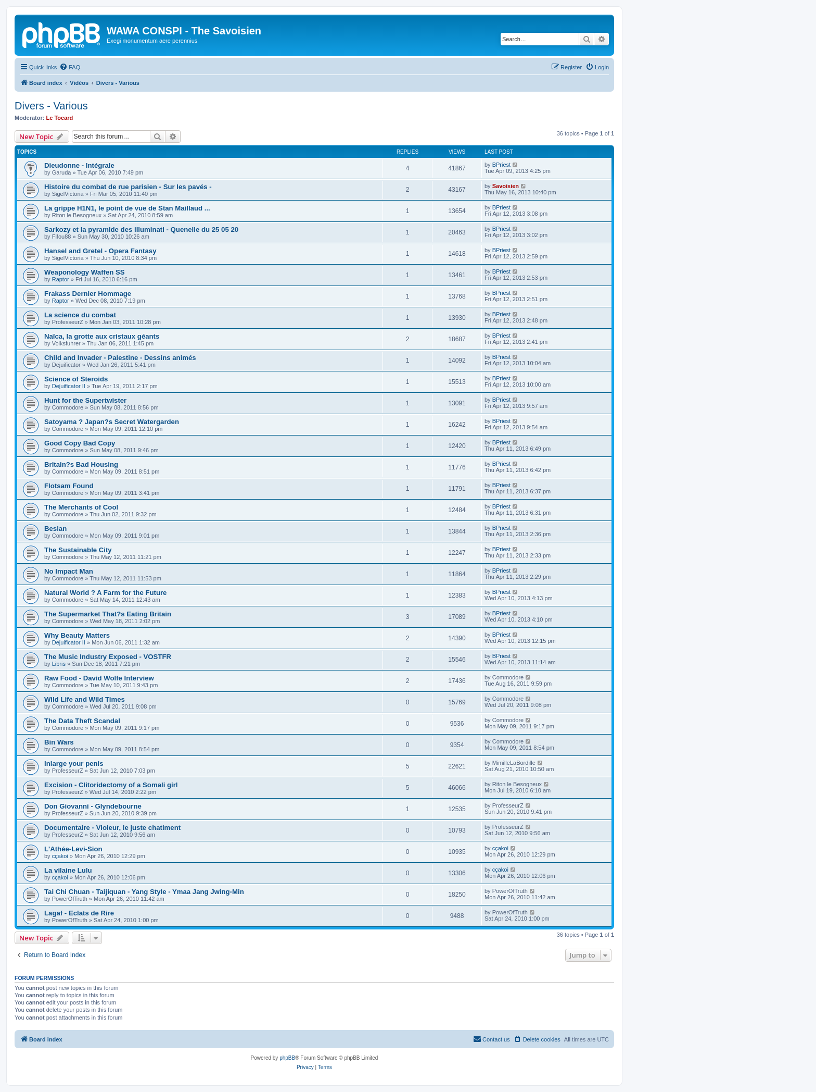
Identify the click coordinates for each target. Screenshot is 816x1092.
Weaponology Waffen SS (84, 272)
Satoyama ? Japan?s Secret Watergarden (111, 422)
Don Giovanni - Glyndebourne (93, 806)
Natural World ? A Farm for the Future (105, 593)
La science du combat (80, 315)
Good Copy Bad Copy (79, 443)
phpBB (287, 1058)
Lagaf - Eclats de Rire (79, 913)
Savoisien (505, 186)
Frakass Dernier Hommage (87, 293)
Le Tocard (59, 118)
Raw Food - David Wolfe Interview (99, 678)
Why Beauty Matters (77, 635)
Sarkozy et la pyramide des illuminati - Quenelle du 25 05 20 (141, 229)
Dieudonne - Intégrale (79, 165)
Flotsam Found (69, 486)
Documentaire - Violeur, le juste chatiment (112, 828)
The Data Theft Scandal (82, 721)
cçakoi (60, 856)
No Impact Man (68, 571)
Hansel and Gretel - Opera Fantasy (100, 251)
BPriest (501, 165)
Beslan (55, 528)
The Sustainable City (78, 550)
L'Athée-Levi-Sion (73, 849)
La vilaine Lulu (68, 870)
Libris (59, 664)
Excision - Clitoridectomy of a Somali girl (110, 785)
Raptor (60, 279)
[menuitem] (69, 67)
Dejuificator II (68, 386)
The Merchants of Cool (81, 507)
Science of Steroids (76, 379)
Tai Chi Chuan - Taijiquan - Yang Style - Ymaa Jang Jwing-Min (144, 892)
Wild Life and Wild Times (84, 699)
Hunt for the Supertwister (85, 400)
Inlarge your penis (74, 763)
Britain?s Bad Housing (81, 464)
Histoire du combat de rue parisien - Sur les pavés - (128, 187)
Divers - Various (51, 105)
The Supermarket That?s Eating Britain (107, 614)
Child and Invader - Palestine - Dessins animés (120, 358)
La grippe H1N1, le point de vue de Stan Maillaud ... (127, 208)
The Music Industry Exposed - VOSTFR (107, 657)
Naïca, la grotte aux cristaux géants (101, 336)
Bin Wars (59, 742)
